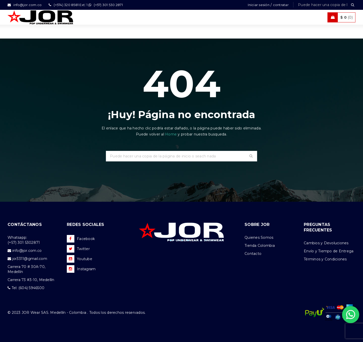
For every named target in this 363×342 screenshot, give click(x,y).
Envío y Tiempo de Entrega (328, 251)
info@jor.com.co (27, 250)
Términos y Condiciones (325, 259)
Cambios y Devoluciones (326, 243)
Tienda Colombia (260, 245)
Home (171, 134)
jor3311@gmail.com (29, 258)
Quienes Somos (259, 237)
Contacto (253, 253)
